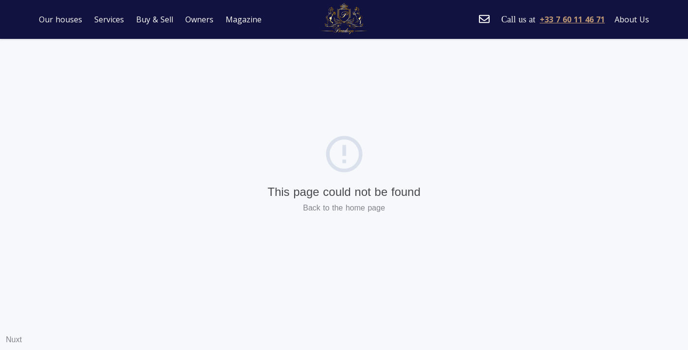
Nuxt (14, 339)
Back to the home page (344, 208)
